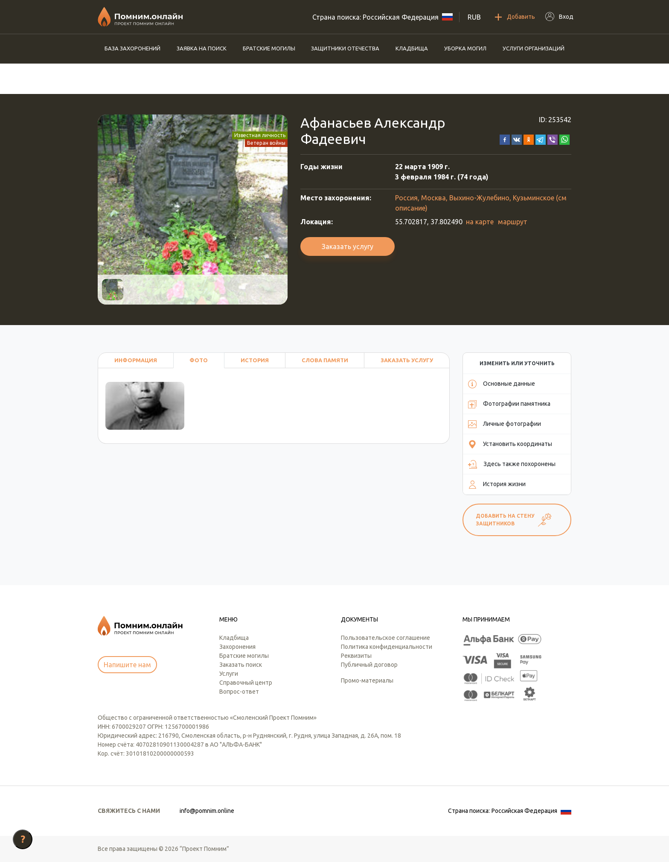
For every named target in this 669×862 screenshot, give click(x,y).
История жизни (497, 484)
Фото (198, 360)
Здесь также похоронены (512, 464)
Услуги (228, 673)
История (255, 360)
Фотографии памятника (509, 404)
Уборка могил (465, 48)
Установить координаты (510, 444)
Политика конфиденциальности (386, 646)
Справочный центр (245, 682)
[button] (505, 139)
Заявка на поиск (202, 48)
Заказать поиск (240, 664)
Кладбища (412, 48)
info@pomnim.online (207, 810)
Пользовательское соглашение (385, 637)
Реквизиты (356, 655)
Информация (135, 360)
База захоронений (132, 48)
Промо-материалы (367, 680)
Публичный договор (369, 664)
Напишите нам (127, 664)
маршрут (512, 222)
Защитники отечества (345, 48)
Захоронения (237, 646)
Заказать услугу (347, 246)
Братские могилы (269, 48)
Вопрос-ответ (239, 691)
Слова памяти (325, 360)
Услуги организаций (533, 48)
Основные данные (501, 384)
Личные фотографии (504, 424)
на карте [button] (480, 222)
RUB (474, 17)
